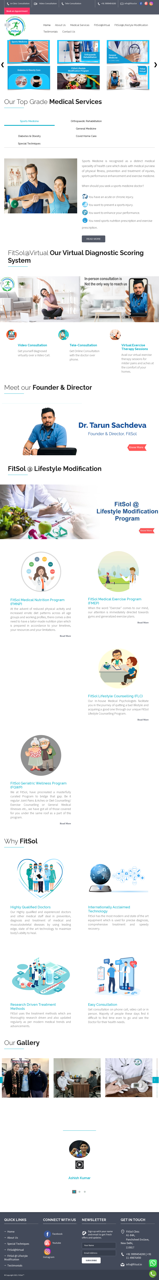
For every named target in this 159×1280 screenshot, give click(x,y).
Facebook (52, 1233)
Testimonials (50, 31)
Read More (93, 239)
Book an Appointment (17, 11)
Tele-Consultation (71, 3)
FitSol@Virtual (102, 25)
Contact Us (68, 31)
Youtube (52, 1242)
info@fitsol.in (128, 3)
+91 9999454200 (106, 3)
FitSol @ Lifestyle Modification (16, 1257)
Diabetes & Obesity (29, 136)
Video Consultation (45, 3)
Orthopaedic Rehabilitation (86, 121)
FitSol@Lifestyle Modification (131, 25)
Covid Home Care (86, 136)
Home (46, 25)
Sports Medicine (29, 121)
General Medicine (86, 128)
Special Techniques (29, 143)
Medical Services (79, 25)
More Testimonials (79, 1197)
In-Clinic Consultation (18, 3)
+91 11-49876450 (138, 1255)
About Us (60, 25)
